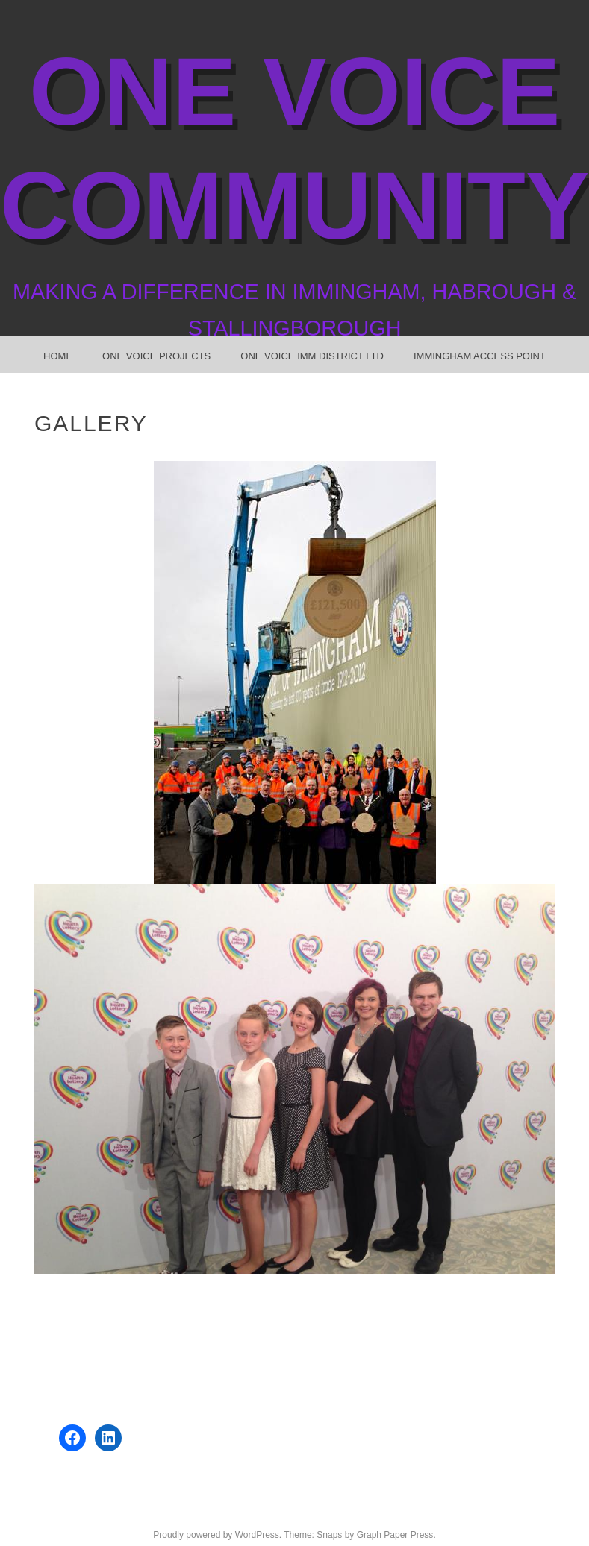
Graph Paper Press (395, 1535)
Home (57, 356)
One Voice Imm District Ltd (312, 356)
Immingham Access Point (480, 356)
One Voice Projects (156, 356)
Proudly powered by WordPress (216, 1535)
